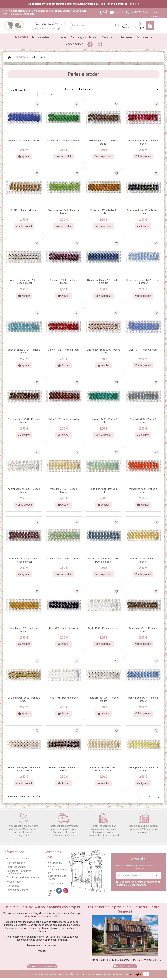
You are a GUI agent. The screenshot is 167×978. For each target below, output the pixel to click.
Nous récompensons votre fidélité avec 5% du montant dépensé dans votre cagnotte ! (23, 825)
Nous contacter (15, 881)
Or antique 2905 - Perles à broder (143, 630)
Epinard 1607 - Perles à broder (63, 140)
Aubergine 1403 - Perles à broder (63, 282)
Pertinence (119, 89)
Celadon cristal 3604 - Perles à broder (24, 351)
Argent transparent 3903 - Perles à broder (24, 282)
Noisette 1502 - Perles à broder (103, 212)
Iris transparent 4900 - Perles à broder (23, 490)
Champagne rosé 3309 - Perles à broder (103, 351)
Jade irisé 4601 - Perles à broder (103, 490)
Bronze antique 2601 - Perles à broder (143, 212)
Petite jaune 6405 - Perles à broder (143, 769)
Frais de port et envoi (18, 858)
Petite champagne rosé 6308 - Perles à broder (24, 769)
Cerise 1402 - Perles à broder (63, 349)
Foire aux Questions (17, 889)
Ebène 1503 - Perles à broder (63, 419)
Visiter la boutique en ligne (42, 966)
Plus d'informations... (125, 966)
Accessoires (74, 44)
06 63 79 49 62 (56, 883)
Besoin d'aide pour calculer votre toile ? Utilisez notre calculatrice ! (143, 823)
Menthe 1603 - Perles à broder (63, 558)
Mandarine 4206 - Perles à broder (143, 490)
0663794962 (137, 12)
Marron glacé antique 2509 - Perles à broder (24, 560)
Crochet (108, 37)
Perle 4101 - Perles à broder (64, 697)
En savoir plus (135, 974)
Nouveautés (40, 37)
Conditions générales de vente (23, 877)
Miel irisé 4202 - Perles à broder (143, 560)
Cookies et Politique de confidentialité (19, 872)
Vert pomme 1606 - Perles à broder (63, 212)
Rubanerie (124, 37)
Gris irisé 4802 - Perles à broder (143, 421)
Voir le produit (64, 156)
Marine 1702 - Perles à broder (24, 140)
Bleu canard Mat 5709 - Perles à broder (103, 282)
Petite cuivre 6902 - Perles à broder (64, 769)
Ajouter (24, 156)
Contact (118, 12)
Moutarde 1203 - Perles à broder (24, 630)
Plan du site (13, 885)
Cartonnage (144, 37)
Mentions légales (16, 862)
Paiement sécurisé (17, 866)
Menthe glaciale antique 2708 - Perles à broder (103, 560)
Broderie (59, 37)
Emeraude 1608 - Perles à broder (103, 421)
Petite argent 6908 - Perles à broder (103, 699)
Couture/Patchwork (84, 37)
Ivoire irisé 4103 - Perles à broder (63, 490)
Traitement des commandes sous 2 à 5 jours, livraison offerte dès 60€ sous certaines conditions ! (63, 825)
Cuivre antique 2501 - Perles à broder (24, 421)
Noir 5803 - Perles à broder (63, 628)
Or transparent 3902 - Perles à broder (24, 699)
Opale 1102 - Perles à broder (103, 628)
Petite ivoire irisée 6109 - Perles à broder (103, 769)
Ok (146, 974)
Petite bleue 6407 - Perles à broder (143, 699)
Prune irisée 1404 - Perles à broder (143, 142)
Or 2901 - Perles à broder (23, 210)
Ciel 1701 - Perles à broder (143, 349)
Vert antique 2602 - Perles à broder (103, 142)
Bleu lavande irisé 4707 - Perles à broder (143, 282)
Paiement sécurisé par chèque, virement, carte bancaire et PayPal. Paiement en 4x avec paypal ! (104, 826)
